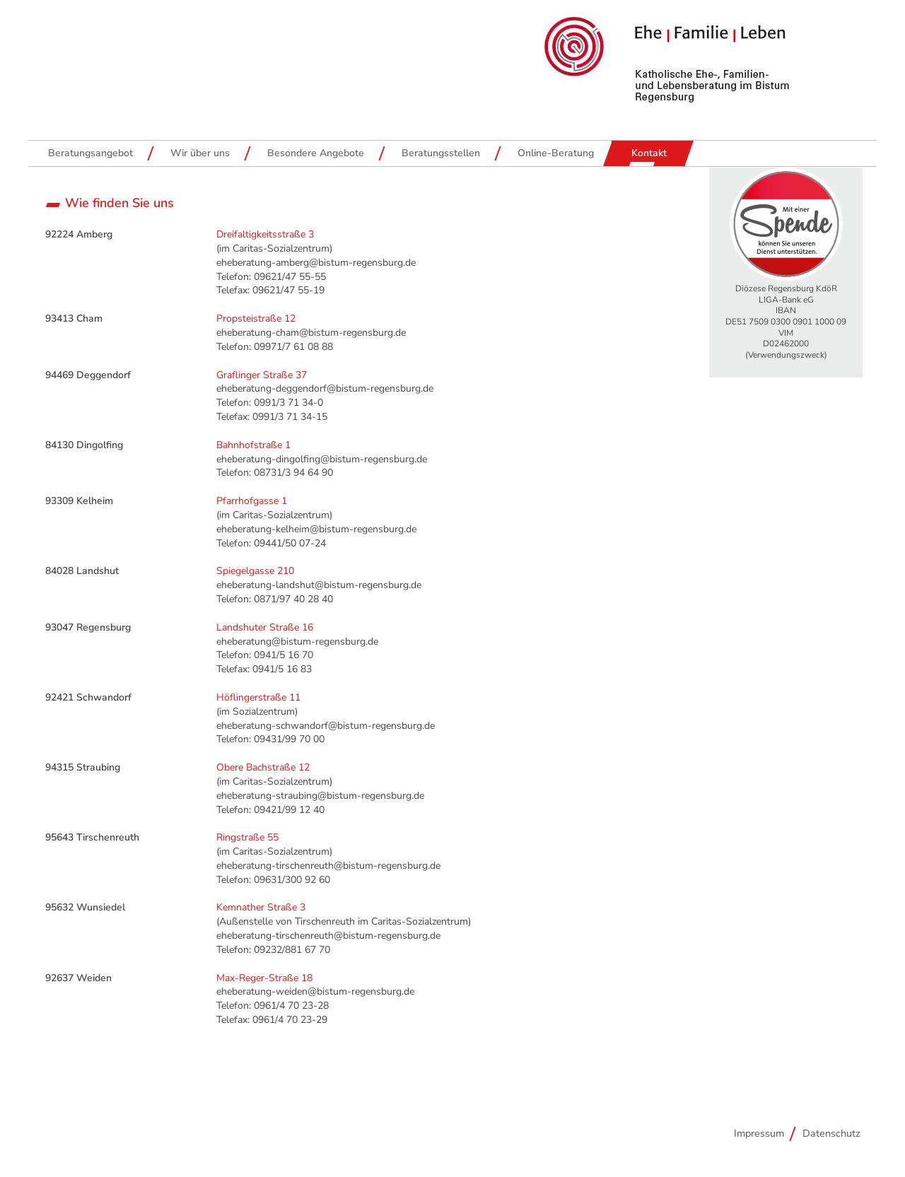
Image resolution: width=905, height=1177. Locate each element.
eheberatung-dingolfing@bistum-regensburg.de (321, 459)
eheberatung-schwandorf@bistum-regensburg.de (325, 725)
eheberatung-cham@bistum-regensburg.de (311, 332)
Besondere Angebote (315, 153)
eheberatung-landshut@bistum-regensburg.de (318, 585)
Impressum (759, 1133)
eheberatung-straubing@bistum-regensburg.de (320, 795)
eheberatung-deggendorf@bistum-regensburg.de (324, 388)
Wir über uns (200, 153)
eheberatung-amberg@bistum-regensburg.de (316, 262)
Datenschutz (831, 1133)
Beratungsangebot (90, 153)
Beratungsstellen (441, 153)
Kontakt (649, 153)
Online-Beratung (556, 153)
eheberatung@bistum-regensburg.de (297, 641)
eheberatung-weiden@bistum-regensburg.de (315, 991)
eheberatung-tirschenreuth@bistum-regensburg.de (328, 865)
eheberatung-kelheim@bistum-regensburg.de (316, 529)
